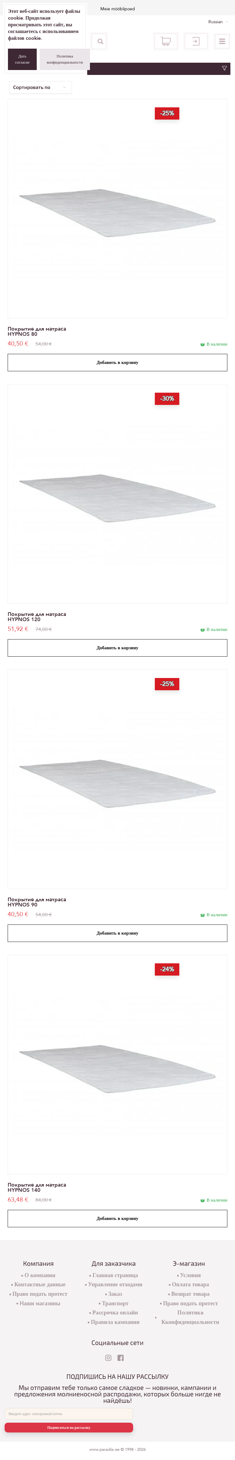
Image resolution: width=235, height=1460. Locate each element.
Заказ (115, 1294)
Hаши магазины (40, 1303)
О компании (39, 1275)
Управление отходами (115, 1284)
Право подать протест (40, 1294)
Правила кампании (115, 1322)
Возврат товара (190, 1294)
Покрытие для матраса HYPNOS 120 (37, 617)
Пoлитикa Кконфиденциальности (190, 1317)
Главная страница (115, 1275)
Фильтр (117, 69)
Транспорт (115, 1303)
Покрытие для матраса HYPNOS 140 (37, 1187)
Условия (190, 1275)
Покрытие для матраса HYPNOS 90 (37, 902)
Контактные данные (39, 1284)
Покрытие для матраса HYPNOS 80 (37, 331)
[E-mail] (69, 1414)
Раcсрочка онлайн (115, 1313)
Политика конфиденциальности (65, 59)
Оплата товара (190, 1284)
